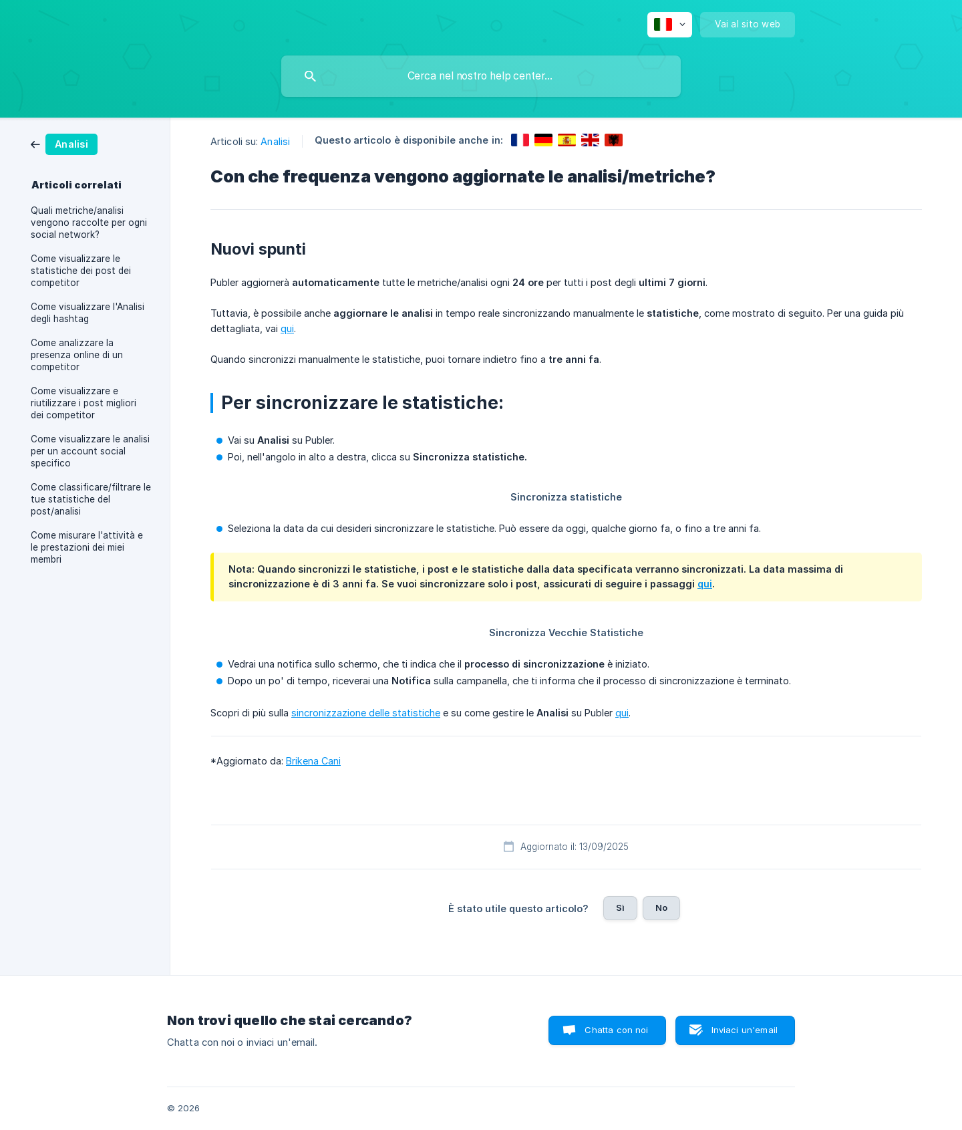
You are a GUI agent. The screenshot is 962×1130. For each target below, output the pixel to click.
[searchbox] (481, 76)
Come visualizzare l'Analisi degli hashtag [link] (87, 312)
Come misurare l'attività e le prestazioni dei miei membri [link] (87, 547)
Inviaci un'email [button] (744, 1029)
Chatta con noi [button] (616, 1029)
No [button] (661, 907)
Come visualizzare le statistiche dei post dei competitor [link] (81, 270)
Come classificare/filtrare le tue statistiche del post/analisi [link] (91, 499)
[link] (64, 143)
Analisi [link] (275, 141)
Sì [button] (620, 907)
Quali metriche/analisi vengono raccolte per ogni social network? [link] (89, 222)
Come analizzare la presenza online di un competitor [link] (77, 354)
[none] (669, 24)
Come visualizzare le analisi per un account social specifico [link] (90, 451)
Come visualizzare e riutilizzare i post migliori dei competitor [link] (83, 403)
